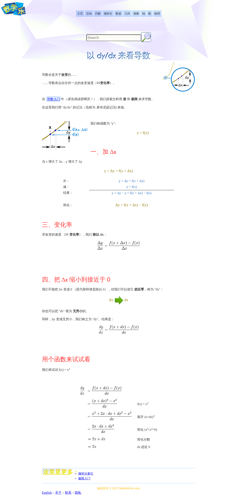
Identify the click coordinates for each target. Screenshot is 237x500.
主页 (80, 13)
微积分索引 (85, 473)
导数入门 (53, 99)
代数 (98, 13)
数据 (118, 13)
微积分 (108, 13)
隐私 (78, 492)
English (47, 492)
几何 (127, 13)
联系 (68, 492)
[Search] (113, 37)
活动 (89, 13)
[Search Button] (146, 37)
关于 (58, 492)
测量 (136, 13)
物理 (157, 13)
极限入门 (84, 478)
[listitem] (80, 13)
